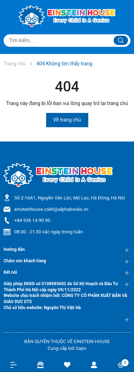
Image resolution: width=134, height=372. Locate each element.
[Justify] (121, 40)
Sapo (81, 348)
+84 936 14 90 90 (32, 220)
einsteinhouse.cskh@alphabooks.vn (51, 209)
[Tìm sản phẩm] (67, 40)
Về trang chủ (67, 120)
